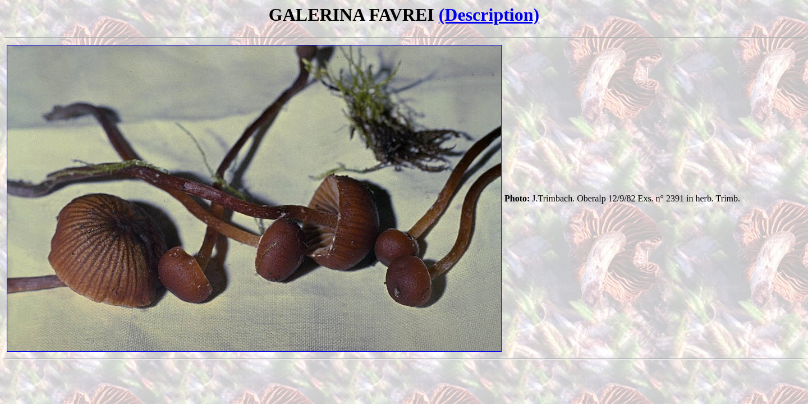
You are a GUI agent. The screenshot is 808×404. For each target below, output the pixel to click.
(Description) (489, 14)
